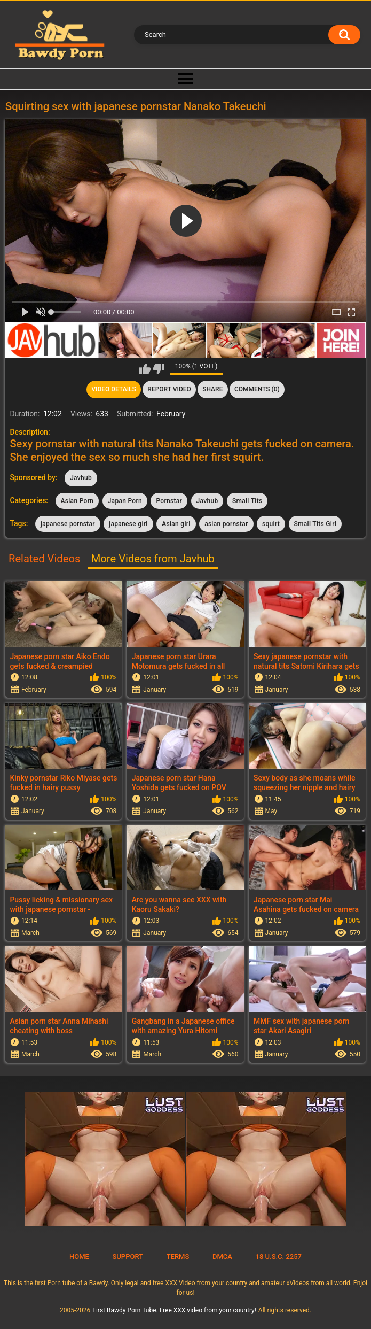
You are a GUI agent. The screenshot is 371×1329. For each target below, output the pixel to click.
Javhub (81, 478)
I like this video (145, 369)
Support (127, 1257)
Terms (178, 1257)
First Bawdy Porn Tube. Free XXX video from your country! (174, 1310)
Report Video (169, 389)
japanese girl (128, 524)
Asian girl (176, 524)
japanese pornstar (68, 524)
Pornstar (169, 501)
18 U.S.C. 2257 (279, 1257)
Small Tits (247, 501)
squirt (271, 524)
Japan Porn (125, 501)
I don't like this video (158, 369)
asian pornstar (226, 524)
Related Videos (44, 558)
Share (212, 389)
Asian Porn (77, 501)
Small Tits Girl (315, 524)
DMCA (222, 1257)
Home (79, 1257)
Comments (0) (257, 389)
